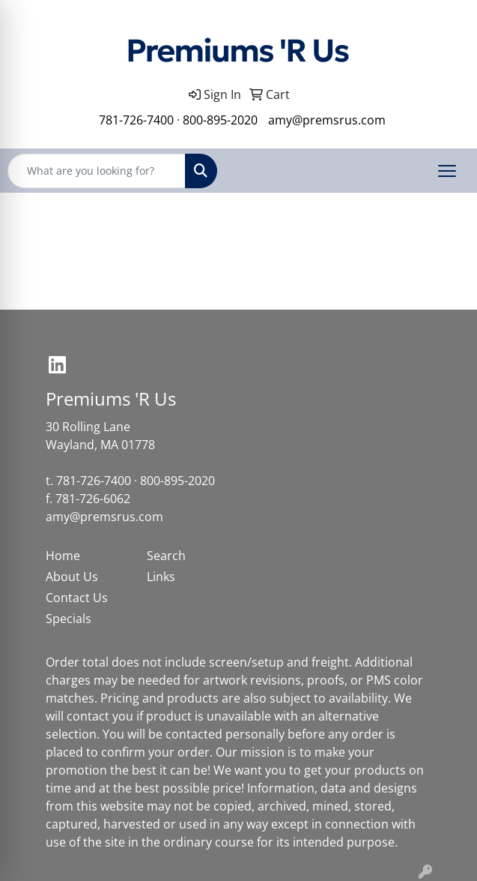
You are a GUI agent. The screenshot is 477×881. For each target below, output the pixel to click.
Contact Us (77, 597)
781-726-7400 (136, 120)
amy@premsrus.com (327, 120)
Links (161, 576)
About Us (72, 576)
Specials (68, 618)
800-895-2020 (220, 120)
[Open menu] (447, 171)
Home (63, 555)
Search (166, 555)
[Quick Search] (96, 171)
